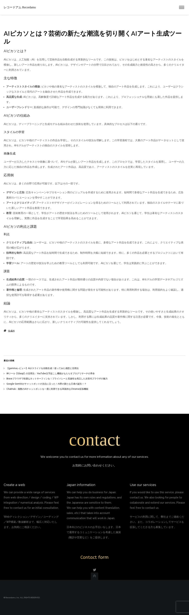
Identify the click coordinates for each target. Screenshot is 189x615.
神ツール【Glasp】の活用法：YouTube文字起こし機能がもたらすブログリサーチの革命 (50, 373)
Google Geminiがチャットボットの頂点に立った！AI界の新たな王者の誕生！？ (46, 384)
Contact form (94, 557)
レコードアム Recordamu (20, 7)
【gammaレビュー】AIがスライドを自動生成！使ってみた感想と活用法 (42, 368)
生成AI (11, 330)
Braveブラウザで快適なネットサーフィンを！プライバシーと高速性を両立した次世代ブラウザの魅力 (57, 378)
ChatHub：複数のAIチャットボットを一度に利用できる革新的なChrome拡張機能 (47, 389)
